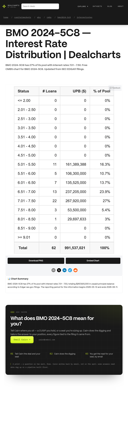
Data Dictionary (91, 432)
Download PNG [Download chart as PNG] (36, 261)
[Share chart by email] (53, 270)
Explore (83, 6)
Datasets (97, 6)
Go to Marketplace (14, 432)
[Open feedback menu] (115, 88)
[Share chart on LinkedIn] (64, 270)
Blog (110, 6)
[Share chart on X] (58, 270)
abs (39, 17)
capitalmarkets (22, 17)
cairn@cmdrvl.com (47, 340)
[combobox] (40, 6)
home (6, 17)
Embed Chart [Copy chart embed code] (93, 261)
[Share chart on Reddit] (75, 270)
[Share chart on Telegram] (69, 270)
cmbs (49, 17)
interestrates (84, 17)
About (121, 6)
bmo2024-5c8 (64, 17)
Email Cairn (22, 339)
